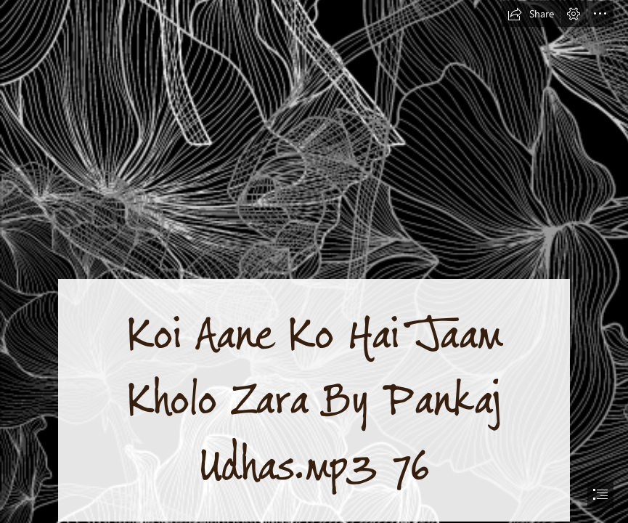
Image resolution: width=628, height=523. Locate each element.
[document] (314, 261)
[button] (531, 14)
